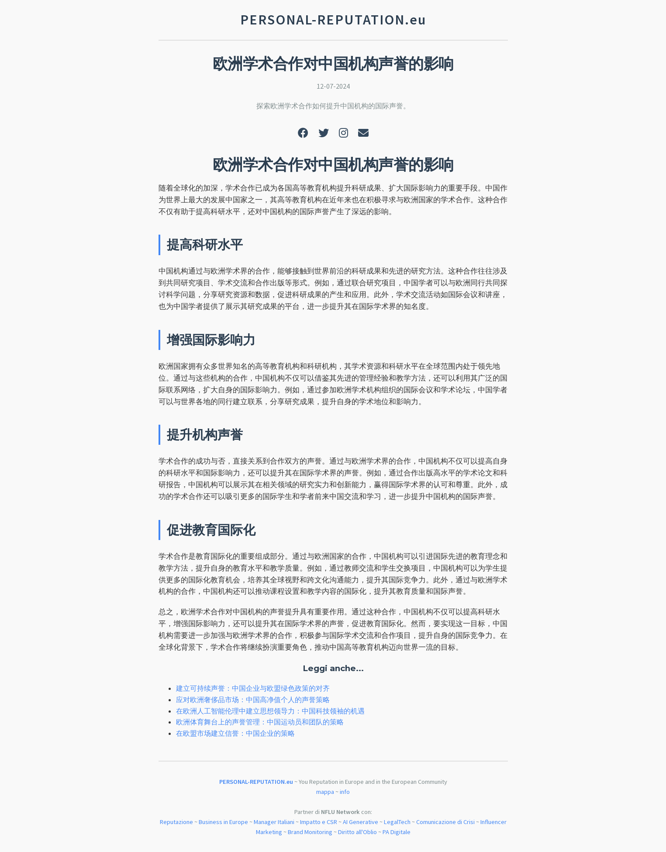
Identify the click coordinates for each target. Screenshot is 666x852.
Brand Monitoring (310, 832)
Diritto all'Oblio (357, 832)
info (345, 792)
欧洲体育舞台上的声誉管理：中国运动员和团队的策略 (260, 721)
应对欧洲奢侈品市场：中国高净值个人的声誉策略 (253, 699)
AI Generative (360, 822)
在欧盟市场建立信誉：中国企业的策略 (235, 733)
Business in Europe (223, 822)
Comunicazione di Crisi (445, 822)
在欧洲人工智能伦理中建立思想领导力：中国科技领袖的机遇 (270, 711)
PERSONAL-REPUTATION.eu (256, 782)
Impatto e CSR (318, 822)
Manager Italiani (274, 822)
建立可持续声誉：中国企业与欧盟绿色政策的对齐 (253, 688)
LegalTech (397, 822)
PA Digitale (397, 832)
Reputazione (176, 822)
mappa (325, 792)
